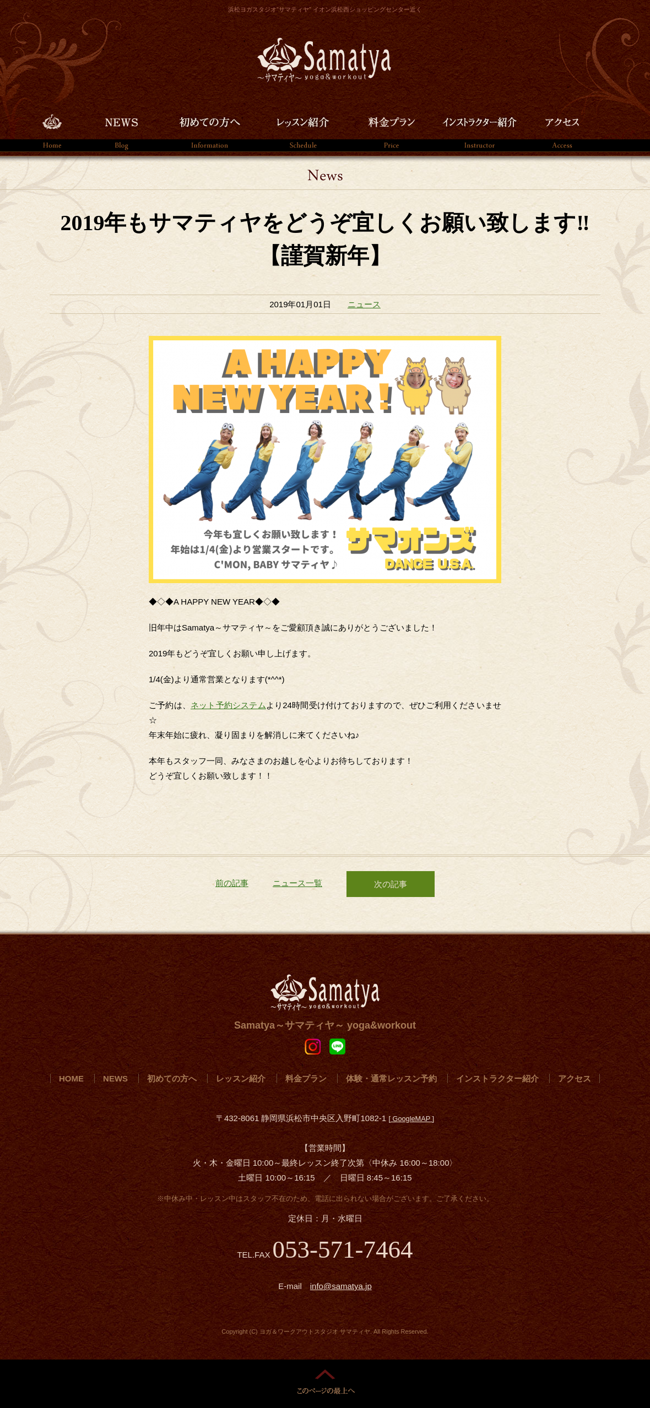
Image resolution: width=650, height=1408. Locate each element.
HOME (52, 129)
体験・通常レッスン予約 (391, 1078)
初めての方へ (209, 129)
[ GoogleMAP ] (411, 1119)
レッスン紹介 (303, 129)
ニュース (364, 304)
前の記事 (231, 883)
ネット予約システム (228, 705)
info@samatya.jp (341, 1286)
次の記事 (390, 884)
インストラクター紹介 (479, 129)
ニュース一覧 (297, 883)
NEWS (121, 129)
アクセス (561, 129)
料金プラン (391, 129)
